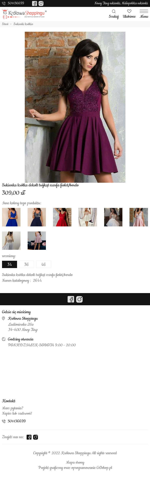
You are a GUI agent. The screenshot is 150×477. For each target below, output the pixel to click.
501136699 (16, 3)
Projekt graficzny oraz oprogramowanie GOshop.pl (75, 467)
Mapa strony (75, 462)
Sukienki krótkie (23, 24)
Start (5, 24)
